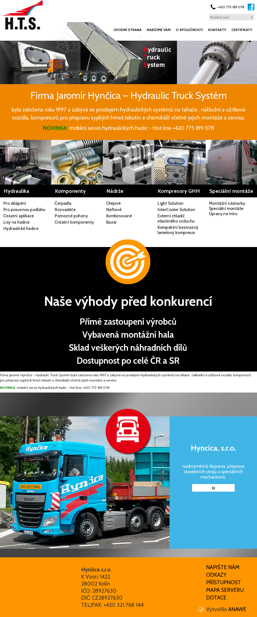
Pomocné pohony (71, 215)
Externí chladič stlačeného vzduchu (175, 218)
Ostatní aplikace (18, 215)
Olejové (113, 203)
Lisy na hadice (16, 222)
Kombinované (119, 215)
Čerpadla (63, 203)
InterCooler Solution (176, 209)
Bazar (111, 222)
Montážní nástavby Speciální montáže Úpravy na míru (227, 208)
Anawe (237, 609)
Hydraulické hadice (20, 228)
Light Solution (170, 203)
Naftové (114, 209)
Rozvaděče (65, 209)
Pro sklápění (14, 203)
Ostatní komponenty (74, 222)
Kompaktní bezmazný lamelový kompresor (177, 230)
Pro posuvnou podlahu (24, 209)
